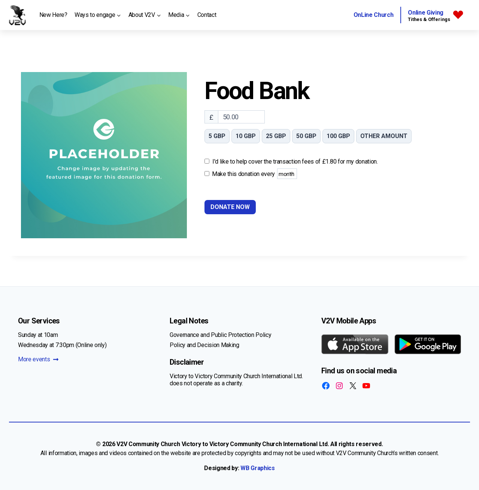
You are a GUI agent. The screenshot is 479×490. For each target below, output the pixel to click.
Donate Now (230, 206)
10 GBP (246, 136)
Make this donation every (254, 173)
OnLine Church (374, 14)
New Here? (53, 14)
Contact (206, 14)
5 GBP (217, 136)
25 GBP (276, 136)
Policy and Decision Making (204, 345)
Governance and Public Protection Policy (221, 334)
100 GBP (338, 136)
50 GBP (306, 136)
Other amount (383, 136)
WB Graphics (257, 468)
